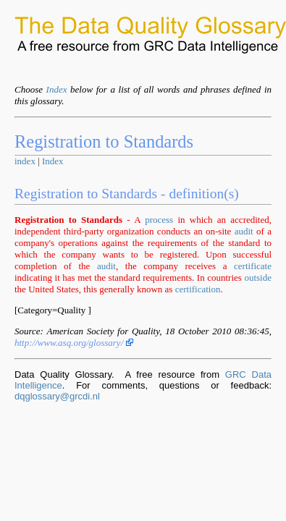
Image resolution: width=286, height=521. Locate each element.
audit (244, 231)
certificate (253, 265)
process (159, 219)
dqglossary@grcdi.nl (57, 396)
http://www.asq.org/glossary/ (73, 342)
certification (198, 289)
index (24, 161)
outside (258, 277)
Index (56, 89)
